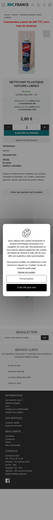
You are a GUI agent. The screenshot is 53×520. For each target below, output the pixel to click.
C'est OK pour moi (26, 287)
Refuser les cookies (26, 272)
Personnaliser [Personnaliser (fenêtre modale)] (26, 279)
